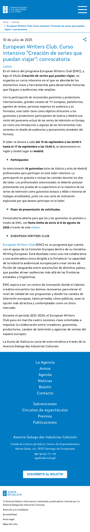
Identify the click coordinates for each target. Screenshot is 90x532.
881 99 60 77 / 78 (45, 454)
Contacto (45, 393)
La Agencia (45, 363)
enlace (35, 227)
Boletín (45, 387)
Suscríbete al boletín (45, 474)
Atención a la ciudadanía (15, 510)
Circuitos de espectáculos (45, 410)
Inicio (5, 22)
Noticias (45, 381)
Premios (45, 416)
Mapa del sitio (10, 524)
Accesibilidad (10, 515)
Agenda (45, 375)
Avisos (15, 22)
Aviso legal (8, 519)
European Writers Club (19, 244)
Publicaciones (45, 423)
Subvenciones (45, 404)
